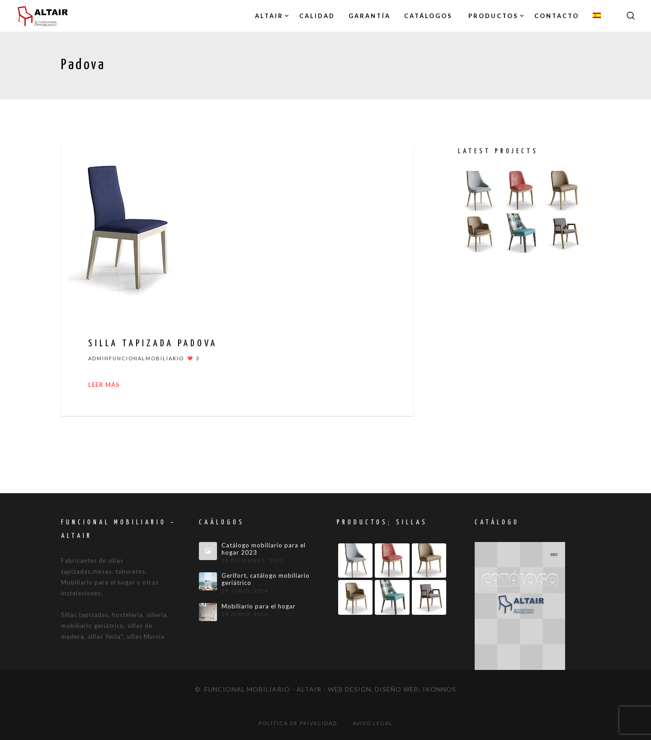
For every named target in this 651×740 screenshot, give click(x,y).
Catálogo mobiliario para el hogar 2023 (264, 549)
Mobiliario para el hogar (259, 606)
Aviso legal (373, 723)
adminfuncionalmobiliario (136, 358)
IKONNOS (439, 689)
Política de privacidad (298, 723)
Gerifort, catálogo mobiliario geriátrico (266, 579)
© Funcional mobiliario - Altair (258, 689)
